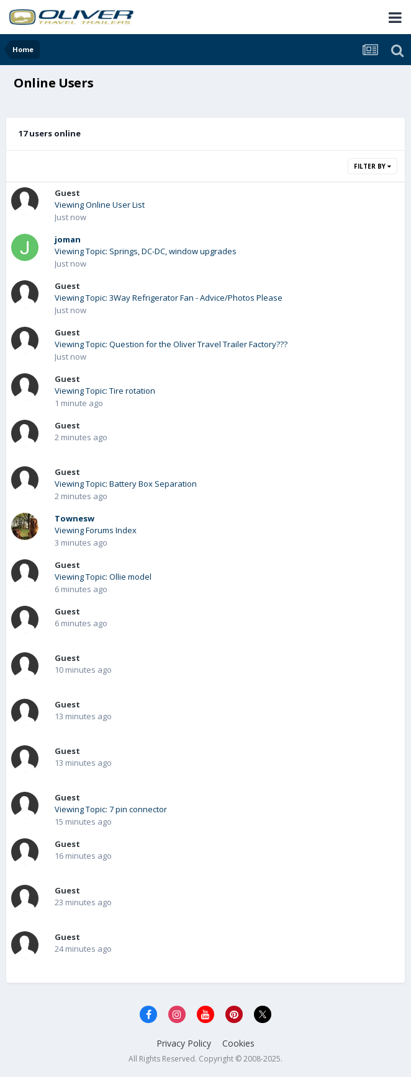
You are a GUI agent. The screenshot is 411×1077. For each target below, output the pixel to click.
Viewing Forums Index (96, 530)
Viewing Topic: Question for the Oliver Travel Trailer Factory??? (171, 344)
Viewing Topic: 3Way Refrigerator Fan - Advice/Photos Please (168, 297)
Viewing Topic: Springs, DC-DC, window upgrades (146, 251)
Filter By (372, 166)
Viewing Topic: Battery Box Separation (126, 483)
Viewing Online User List (100, 204)
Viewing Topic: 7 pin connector (111, 809)
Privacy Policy (183, 1043)
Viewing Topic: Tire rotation (105, 390)
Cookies (238, 1043)
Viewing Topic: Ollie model (103, 576)
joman (68, 239)
